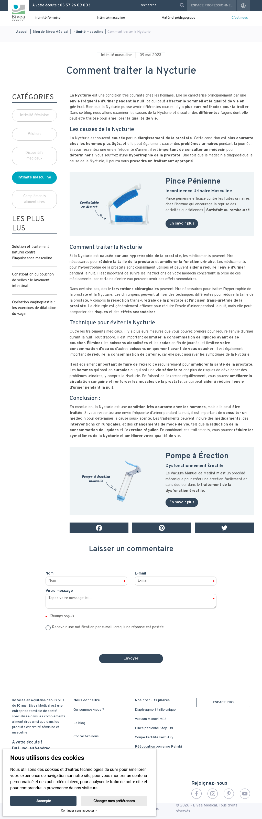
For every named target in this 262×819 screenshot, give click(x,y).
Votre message (59, 591)
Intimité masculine (111, 18)
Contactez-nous (86, 736)
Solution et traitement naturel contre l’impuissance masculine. (32, 252)
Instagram (213, 794)
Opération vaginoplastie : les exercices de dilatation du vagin (34, 308)
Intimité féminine (47, 18)
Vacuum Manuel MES (151, 719)
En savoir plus (181, 223)
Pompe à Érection (197, 456)
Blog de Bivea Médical (50, 32)
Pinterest (229, 794)
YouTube (245, 794)
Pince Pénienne (194, 181)
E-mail (140, 573)
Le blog (79, 723)
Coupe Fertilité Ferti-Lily (154, 737)
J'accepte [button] (43, 801)
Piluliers (34, 134)
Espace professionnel (212, 5)
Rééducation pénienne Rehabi (158, 746)
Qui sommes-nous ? (88, 710)
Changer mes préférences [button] (114, 801)
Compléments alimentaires (34, 199)
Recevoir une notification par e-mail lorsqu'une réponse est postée (108, 627)
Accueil (22, 32)
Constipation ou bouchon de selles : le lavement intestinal (33, 280)
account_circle (243, 5)
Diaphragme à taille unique (155, 710)
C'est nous (240, 18)
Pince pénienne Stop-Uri (154, 728)
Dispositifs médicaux (34, 156)
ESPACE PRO (223, 702)
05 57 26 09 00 (74, 5)
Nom (49, 573)
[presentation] (131, 640)
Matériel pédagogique (178, 18)
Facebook (196, 794)
